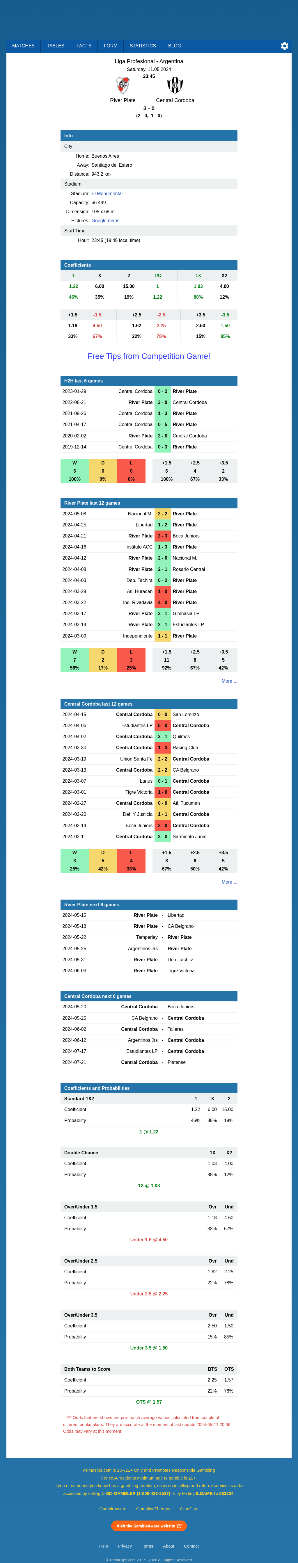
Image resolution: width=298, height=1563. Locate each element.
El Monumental (107, 193)
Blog (174, 45)
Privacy (125, 1546)
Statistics (143, 45)
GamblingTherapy (153, 1509)
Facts (84, 45)
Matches (23, 45)
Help (103, 1546)
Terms (147, 1546)
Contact (191, 1546)
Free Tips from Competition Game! (149, 356)
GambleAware (113, 1509)
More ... (229, 681)
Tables (55, 45)
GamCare (189, 1509)
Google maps (105, 220)
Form (111, 45)
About (168, 1546)
